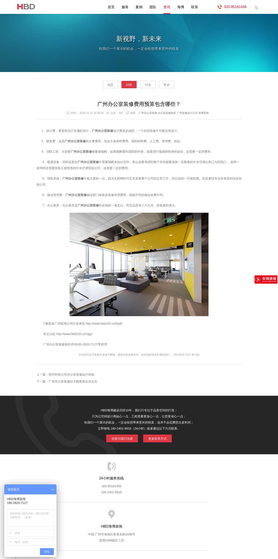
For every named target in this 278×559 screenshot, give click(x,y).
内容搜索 (256, 7)
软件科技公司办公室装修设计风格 (71, 376)
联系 (194, 7)
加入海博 (192, 514)
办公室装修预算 (167, 114)
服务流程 (121, 514)
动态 (102, 86)
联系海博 (210, 514)
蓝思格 (178, 536)
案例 (139, 7)
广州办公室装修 (148, 114)
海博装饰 (25, 7)
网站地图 (228, 514)
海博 (180, 7)
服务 (125, 7)
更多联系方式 (160, 439)
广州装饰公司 (64, 325)
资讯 (166, 7)
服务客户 (138, 514)
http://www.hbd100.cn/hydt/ (104, 325)
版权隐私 (174, 514)
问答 (126, 86)
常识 (175, 86)
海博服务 (85, 514)
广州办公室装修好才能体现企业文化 (73, 382)
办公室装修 (78, 142)
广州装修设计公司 (187, 114)
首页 (111, 7)
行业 (150, 86)
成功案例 (157, 514)
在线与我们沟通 (120, 439)
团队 (152, 7)
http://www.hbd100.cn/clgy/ (73, 335)
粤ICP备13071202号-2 (139, 542)
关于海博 (67, 514)
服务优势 (103, 514)
